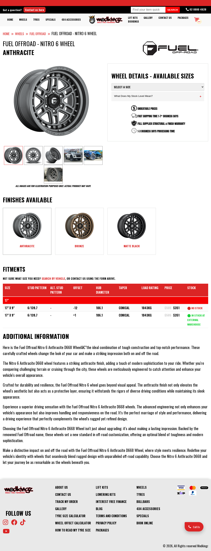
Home (10, 19)
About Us (61, 487)
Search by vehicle (53, 278)
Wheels (23, 19)
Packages (183, 18)
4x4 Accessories (71, 19)
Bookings (133, 21)
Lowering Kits (106, 494)
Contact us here (34, 10)
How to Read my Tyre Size (73, 530)
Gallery (148, 18)
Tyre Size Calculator (70, 516)
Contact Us (165, 18)
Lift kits (133, 18)
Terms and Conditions (111, 516)
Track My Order (66, 501)
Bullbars (143, 501)
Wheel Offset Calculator (73, 523)
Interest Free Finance (111, 501)
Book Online (144, 523)
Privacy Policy (106, 523)
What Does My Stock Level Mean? (158, 96)
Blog (99, 509)
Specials (51, 19)
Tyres (36, 19)
